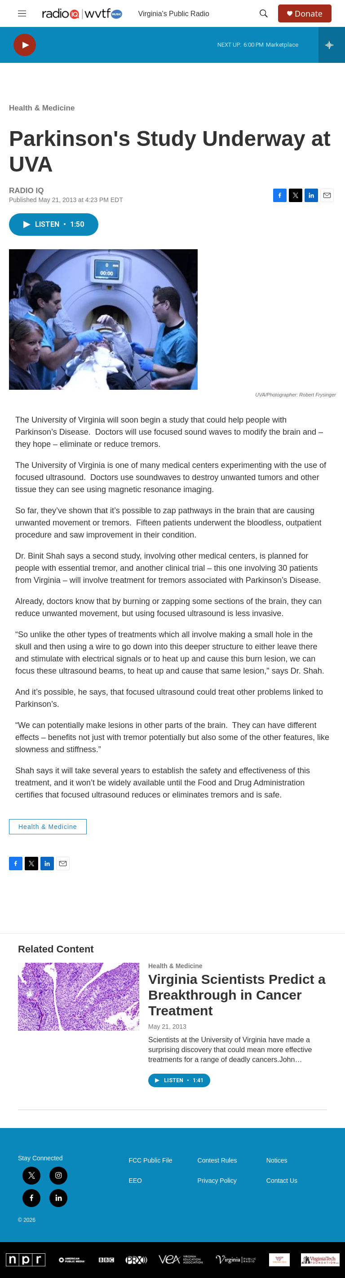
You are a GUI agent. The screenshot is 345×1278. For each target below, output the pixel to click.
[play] (25, 45)
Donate (309, 13)
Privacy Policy (217, 1180)
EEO (135, 1180)
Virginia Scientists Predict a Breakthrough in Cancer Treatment (237, 995)
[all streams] (331, 45)
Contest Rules (217, 1160)
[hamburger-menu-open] (22, 13)
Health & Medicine (42, 108)
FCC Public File (150, 1160)
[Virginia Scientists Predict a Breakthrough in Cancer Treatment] (78, 996)
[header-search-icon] (263, 13)
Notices (277, 1160)
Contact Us (281, 1180)
